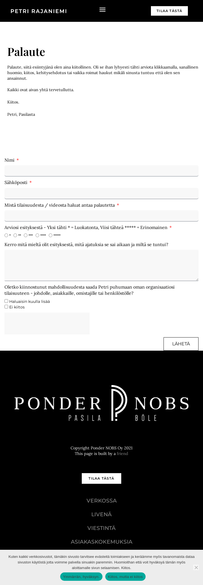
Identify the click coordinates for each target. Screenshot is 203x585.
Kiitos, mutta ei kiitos (125, 577)
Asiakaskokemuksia (101, 541)
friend (122, 453)
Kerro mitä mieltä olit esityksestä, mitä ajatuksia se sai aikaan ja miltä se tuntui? (86, 244)
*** (31, 235)
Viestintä (101, 528)
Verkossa (102, 500)
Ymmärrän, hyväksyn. (81, 577)
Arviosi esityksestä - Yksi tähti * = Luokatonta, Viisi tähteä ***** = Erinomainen (86, 227)
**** (43, 235)
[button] (102, 9)
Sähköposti (16, 182)
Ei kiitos (17, 307)
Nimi (10, 160)
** (19, 235)
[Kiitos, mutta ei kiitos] (196, 567)
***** (56, 235)
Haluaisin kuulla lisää (29, 301)
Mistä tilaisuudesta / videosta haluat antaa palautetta (60, 205)
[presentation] (47, 323)
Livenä (101, 514)
